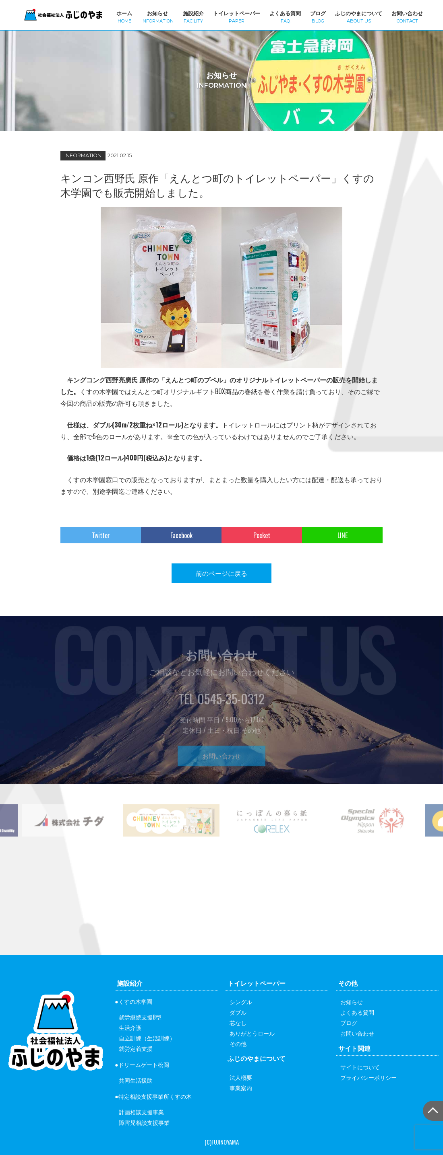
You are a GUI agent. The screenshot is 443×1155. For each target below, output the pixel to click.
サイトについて (360, 1067)
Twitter (101, 535)
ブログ (318, 16)
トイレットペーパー (236, 16)
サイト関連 (354, 1048)
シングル (241, 1001)
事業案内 (241, 1087)
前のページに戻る (221, 573)
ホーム (124, 16)
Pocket (261, 535)
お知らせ (157, 16)
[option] (171, 835)
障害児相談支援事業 (144, 1122)
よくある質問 (285, 16)
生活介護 (130, 1027)
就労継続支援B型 (140, 1017)
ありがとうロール (252, 1033)
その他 (238, 1043)
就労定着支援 (136, 1048)
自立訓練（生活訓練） (147, 1038)
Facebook (181, 535)
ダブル (238, 1012)
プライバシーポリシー (368, 1077)
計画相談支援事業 (141, 1112)
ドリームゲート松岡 (143, 1064)
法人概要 (241, 1077)
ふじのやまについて (358, 16)
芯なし (238, 1022)
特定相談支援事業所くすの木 (155, 1096)
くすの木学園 (135, 1001)
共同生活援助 (136, 1080)
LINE (342, 535)
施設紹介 (193, 16)
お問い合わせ (407, 16)
